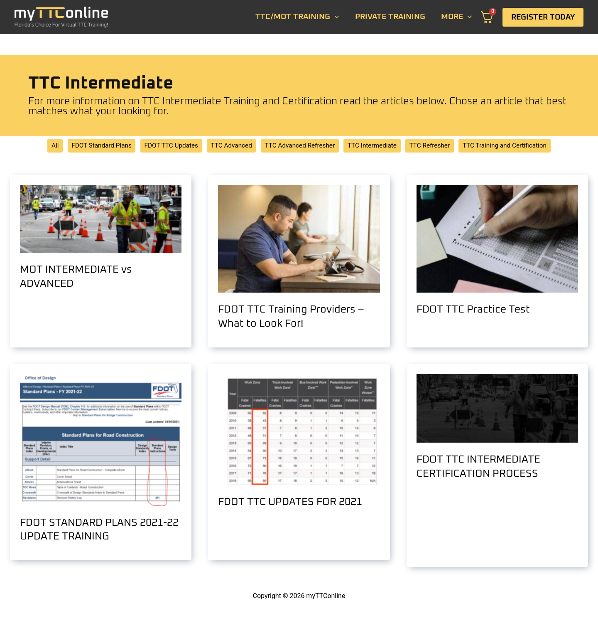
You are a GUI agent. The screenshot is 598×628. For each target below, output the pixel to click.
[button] (542, 17)
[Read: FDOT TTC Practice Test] (497, 239)
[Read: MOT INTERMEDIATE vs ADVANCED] (100, 219)
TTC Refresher (435, 146)
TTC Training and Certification (514, 146)
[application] (334, 17)
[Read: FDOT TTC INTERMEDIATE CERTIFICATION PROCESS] (497, 409)
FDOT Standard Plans (92, 146)
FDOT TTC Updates (165, 146)
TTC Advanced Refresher (300, 146)
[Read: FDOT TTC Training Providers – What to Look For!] (299, 239)
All (43, 146)
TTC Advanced (228, 146)
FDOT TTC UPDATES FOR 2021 (292, 502)
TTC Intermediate (375, 146)
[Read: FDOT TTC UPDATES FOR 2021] (299, 430)
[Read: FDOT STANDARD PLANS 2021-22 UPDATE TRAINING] (100, 440)
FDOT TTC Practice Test (474, 310)
